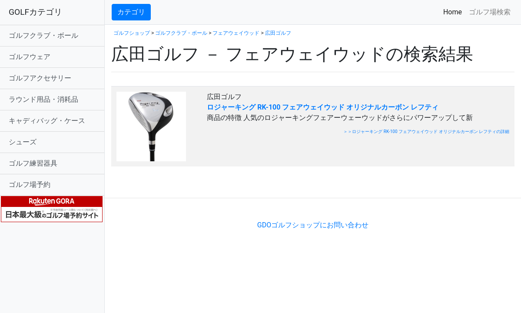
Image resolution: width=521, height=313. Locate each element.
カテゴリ (131, 12)
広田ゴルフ (278, 33)
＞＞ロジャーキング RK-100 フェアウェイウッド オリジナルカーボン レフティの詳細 (426, 131)
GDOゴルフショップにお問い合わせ (312, 225)
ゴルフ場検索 (490, 12)
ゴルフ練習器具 (33, 163)
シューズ (23, 142)
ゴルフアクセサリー (40, 78)
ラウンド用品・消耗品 (43, 99)
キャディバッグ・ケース (47, 121)
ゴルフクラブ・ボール (43, 35)
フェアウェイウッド (235, 33)
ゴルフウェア (29, 57)
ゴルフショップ (131, 33)
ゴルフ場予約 (29, 184)
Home (454, 11)
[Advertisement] (213, 184)
